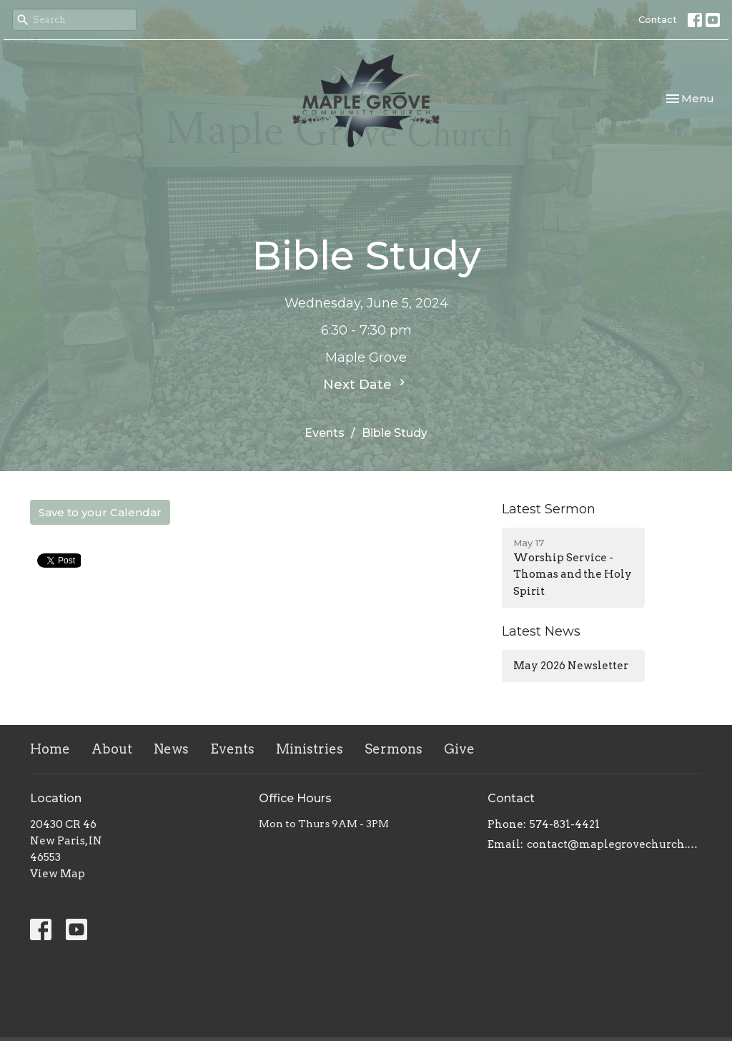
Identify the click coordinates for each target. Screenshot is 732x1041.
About (112, 748)
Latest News (541, 631)
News (171, 748)
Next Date (366, 384)
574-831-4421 (565, 824)
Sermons (393, 748)
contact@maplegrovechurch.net (614, 844)
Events (325, 433)
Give (459, 748)
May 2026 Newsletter (570, 665)
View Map (57, 873)
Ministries (309, 748)
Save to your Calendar (100, 512)
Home (50, 748)
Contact (657, 19)
